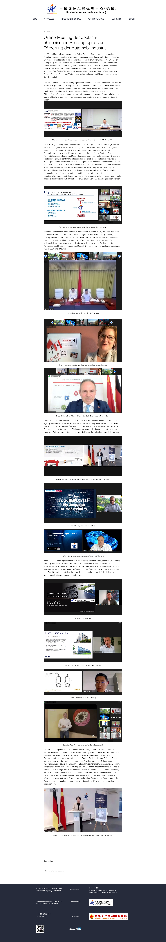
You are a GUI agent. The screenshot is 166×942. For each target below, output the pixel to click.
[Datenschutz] (75, 902)
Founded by (94, 888)
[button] (48, 19)
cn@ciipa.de (41, 916)
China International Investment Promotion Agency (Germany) (49, 889)
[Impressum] (74, 889)
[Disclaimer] (74, 917)
